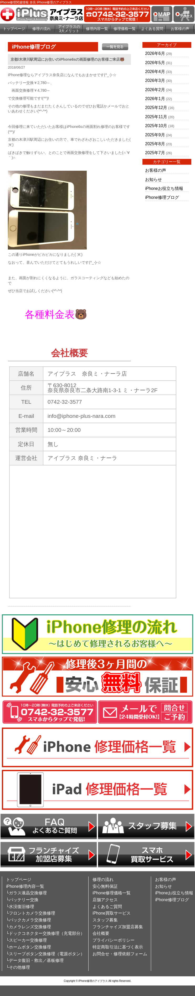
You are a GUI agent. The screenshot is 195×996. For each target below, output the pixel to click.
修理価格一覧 (125, 29)
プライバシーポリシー (114, 940)
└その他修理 (18, 967)
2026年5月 (155, 62)
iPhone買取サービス (112, 913)
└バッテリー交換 (22, 900)
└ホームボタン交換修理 (28, 947)
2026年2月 (155, 89)
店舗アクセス (105, 900)
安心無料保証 (105, 886)
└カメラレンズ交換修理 (28, 927)
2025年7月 (155, 153)
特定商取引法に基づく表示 (118, 947)
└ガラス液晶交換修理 (26, 893)
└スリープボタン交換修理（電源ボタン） (45, 954)
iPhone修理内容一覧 (25, 886)
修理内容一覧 (97, 29)
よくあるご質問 (107, 906)
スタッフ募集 (105, 920)
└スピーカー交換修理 (26, 940)
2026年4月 (155, 71)
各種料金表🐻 (56, 314)
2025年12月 (156, 107)
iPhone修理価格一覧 (112, 893)
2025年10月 (156, 125)
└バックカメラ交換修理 (28, 920)
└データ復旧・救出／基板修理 (35, 960)
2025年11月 (156, 117)
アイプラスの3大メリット (69, 28)
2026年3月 (155, 80)
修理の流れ (41, 29)
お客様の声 (180, 29)
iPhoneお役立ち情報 (164, 188)
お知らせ (153, 179)
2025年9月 (155, 135)
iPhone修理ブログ (162, 197)
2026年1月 (155, 98)
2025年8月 (155, 144)
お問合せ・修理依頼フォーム (120, 954)
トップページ (14, 29)
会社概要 (101, 933)
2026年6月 (155, 53)
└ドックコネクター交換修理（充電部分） (45, 933)
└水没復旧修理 (20, 906)
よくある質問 (152, 29)
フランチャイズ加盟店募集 (118, 927)
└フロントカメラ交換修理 (30, 913)
